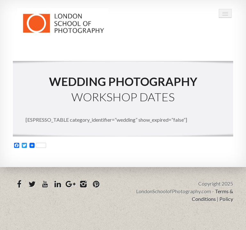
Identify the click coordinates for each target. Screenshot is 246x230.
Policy (226, 199)
